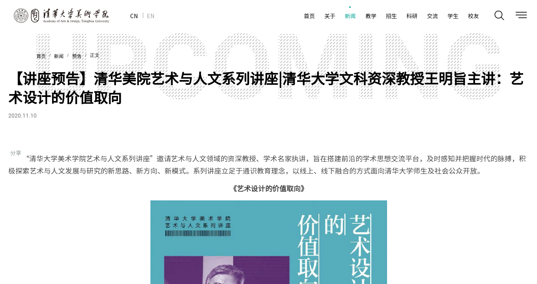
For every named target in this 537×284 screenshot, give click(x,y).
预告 (77, 56)
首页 (41, 56)
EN (150, 16)
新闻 (59, 56)
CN (134, 16)
